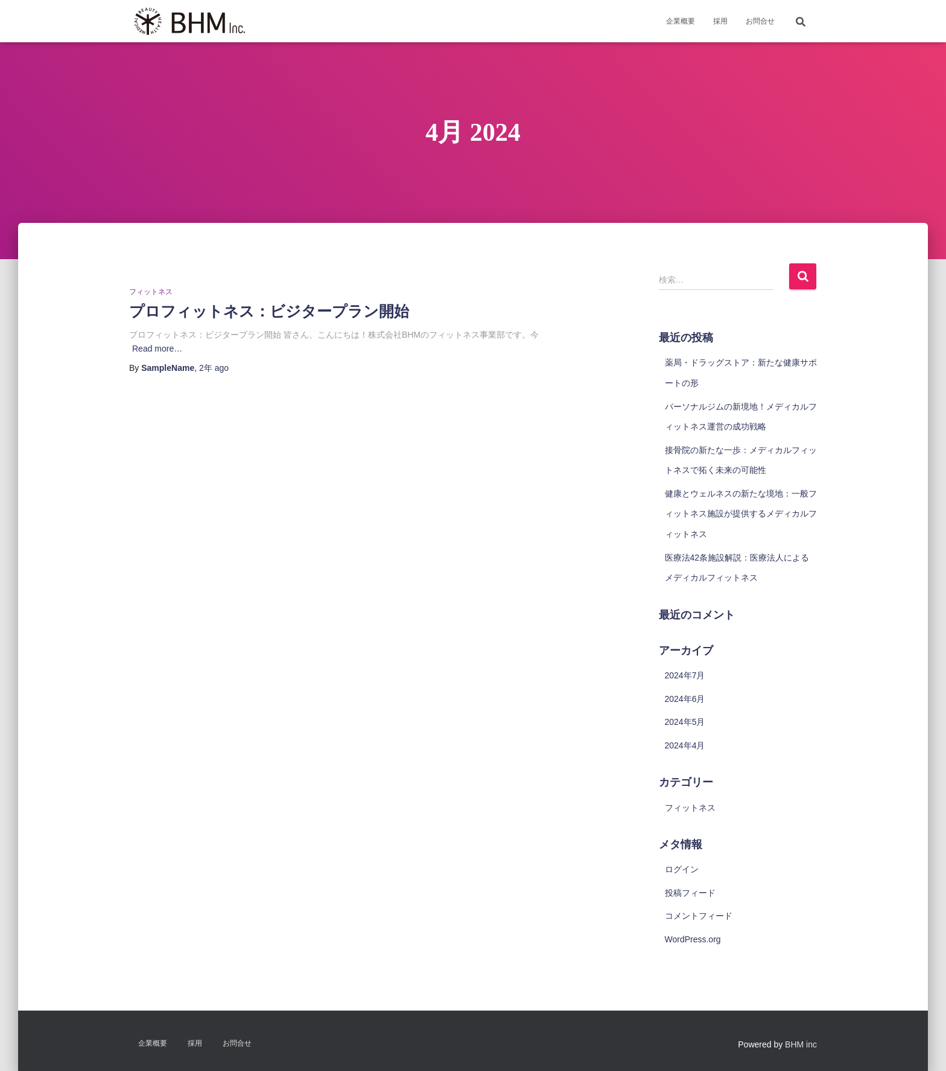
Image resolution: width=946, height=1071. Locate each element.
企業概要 (680, 21)
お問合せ (760, 21)
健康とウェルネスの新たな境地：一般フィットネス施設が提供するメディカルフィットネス (741, 514)
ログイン (682, 869)
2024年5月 (685, 722)
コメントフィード (698, 916)
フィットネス (151, 292)
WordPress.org (693, 939)
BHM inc (801, 1044)
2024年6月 (685, 699)
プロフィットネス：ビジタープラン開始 (269, 311)
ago (214, 368)
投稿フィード (690, 893)
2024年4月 (685, 745)
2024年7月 (685, 675)
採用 (720, 21)
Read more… (157, 348)
